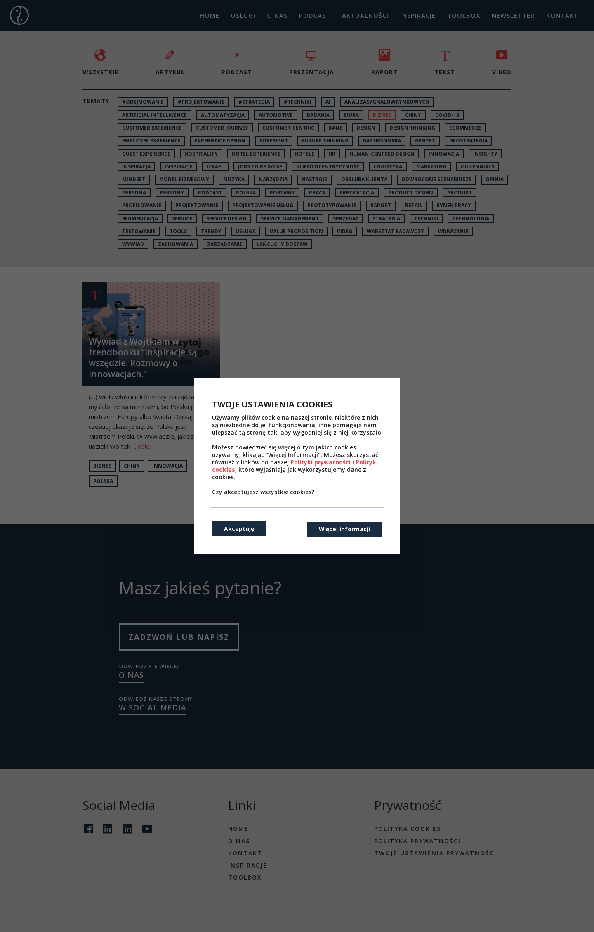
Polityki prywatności (320, 462)
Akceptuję (239, 528)
